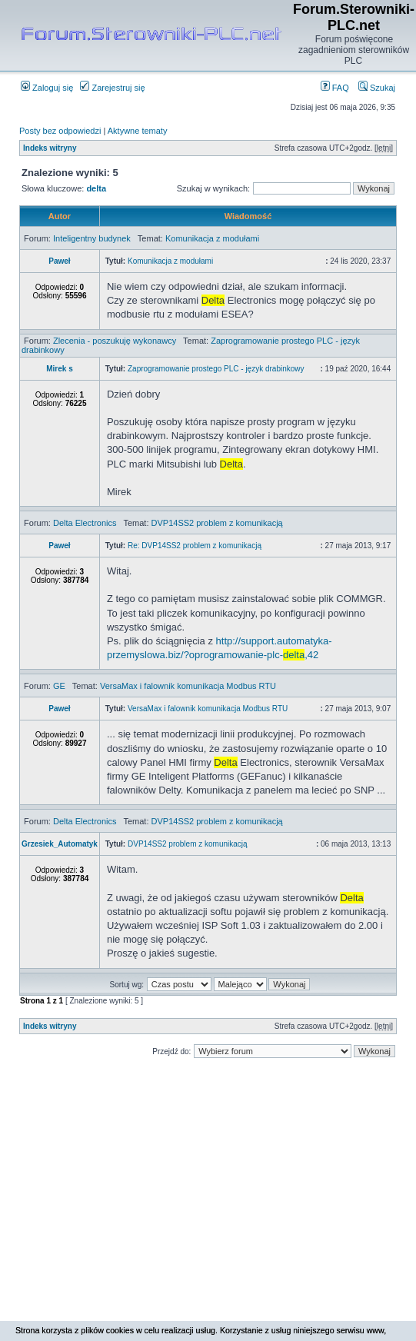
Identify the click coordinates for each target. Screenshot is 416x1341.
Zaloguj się (47, 87)
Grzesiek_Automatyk (60, 844)
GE (59, 685)
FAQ (335, 87)
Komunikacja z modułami (212, 238)
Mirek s (59, 368)
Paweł (59, 261)
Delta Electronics (85, 522)
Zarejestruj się (112, 87)
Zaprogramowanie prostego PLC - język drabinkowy (216, 368)
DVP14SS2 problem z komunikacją (217, 522)
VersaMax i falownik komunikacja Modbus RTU (188, 685)
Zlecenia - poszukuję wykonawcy (114, 340)
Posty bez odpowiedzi (60, 130)
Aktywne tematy (138, 130)
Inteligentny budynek (92, 238)
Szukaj (376, 87)
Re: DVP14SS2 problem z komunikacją (194, 545)
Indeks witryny (49, 148)
